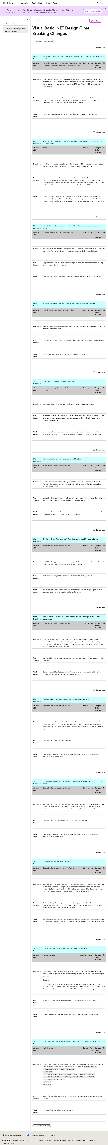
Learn (35, 21)
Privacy (47, 1140)
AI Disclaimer (6, 1140)
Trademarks (91, 1140)
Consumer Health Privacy (62, 1140)
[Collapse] (27, 19)
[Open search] (97, 3)
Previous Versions (19, 1140)
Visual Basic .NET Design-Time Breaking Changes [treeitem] (14, 29)
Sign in (103, 3)
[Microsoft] (4, 3)
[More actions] (104, 21)
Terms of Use (80, 1140)
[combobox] (15, 24)
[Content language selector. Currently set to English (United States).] (12, 1135)
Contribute (39, 1140)
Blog (29, 1140)
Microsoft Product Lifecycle (63, 10)
